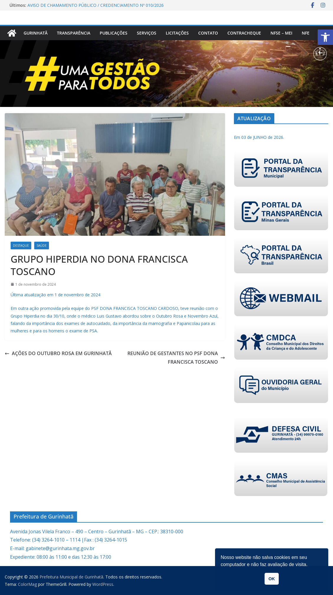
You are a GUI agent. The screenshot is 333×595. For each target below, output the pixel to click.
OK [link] (271, 578)
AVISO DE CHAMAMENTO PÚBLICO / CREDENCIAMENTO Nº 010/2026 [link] (95, 5)
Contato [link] (208, 33)
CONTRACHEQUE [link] (244, 33)
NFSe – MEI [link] (281, 33)
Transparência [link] (73, 33)
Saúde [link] (42, 245)
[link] (325, 37)
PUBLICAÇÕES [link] (113, 33)
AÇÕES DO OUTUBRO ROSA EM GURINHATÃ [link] (58, 353)
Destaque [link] (21, 245)
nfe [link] (305, 33)
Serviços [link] (146, 33)
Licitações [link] (177, 33)
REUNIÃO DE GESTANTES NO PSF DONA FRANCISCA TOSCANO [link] (176, 357)
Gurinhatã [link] (35, 33)
